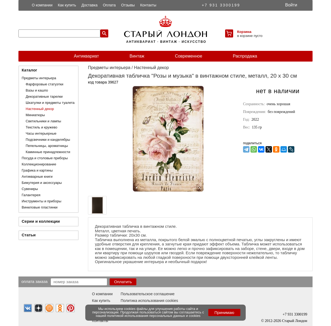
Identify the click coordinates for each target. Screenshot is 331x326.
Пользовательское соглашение (148, 294)
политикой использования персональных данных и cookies (154, 316)
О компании (42, 5)
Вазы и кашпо (37, 90)
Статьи (29, 235)
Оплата (109, 5)
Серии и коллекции (41, 221)
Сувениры (30, 189)
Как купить (67, 5)
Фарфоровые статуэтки (44, 84)
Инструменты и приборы (41, 201)
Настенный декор (40, 109)
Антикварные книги (37, 177)
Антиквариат (86, 56)
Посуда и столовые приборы (45, 158)
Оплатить (123, 281)
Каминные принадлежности (48, 152)
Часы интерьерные (41, 133)
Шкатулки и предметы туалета (50, 103)
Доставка (90, 5)
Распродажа (245, 56)
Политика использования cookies (149, 300)
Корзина (244, 32)
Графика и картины (37, 170)
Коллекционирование (39, 164)
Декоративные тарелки (44, 96)
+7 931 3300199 (221, 5)
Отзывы (128, 5)
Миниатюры (35, 115)
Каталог (29, 70)
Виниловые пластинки (39, 207)
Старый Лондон (294, 321)
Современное (188, 56)
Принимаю (224, 312)
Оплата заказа (34, 281)
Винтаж (136, 56)
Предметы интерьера (39, 78)
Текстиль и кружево (41, 127)
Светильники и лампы (43, 121)
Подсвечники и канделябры (48, 140)
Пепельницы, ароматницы (47, 146)
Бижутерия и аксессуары (42, 183)
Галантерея (31, 195)
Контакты (148, 5)
